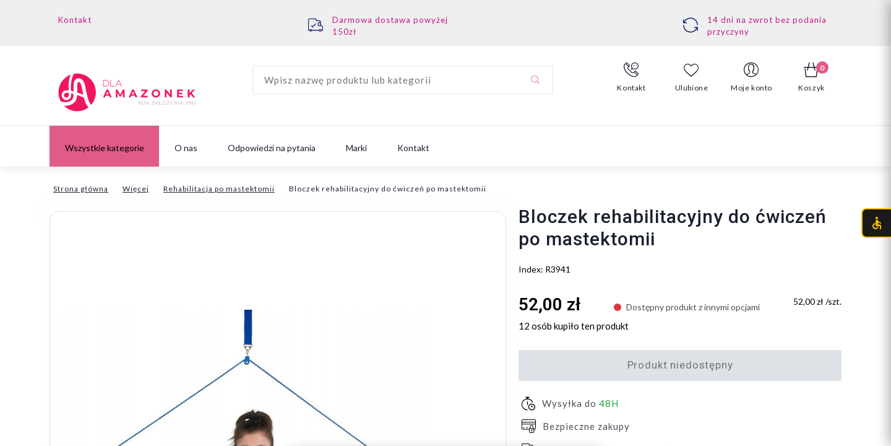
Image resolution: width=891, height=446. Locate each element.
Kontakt (75, 20)
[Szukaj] (535, 80)
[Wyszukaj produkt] (402, 80)
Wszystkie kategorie (104, 147)
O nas (185, 147)
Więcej (136, 188)
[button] (631, 77)
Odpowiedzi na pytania (272, 147)
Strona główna (80, 188)
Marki (356, 147)
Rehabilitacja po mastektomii (219, 188)
